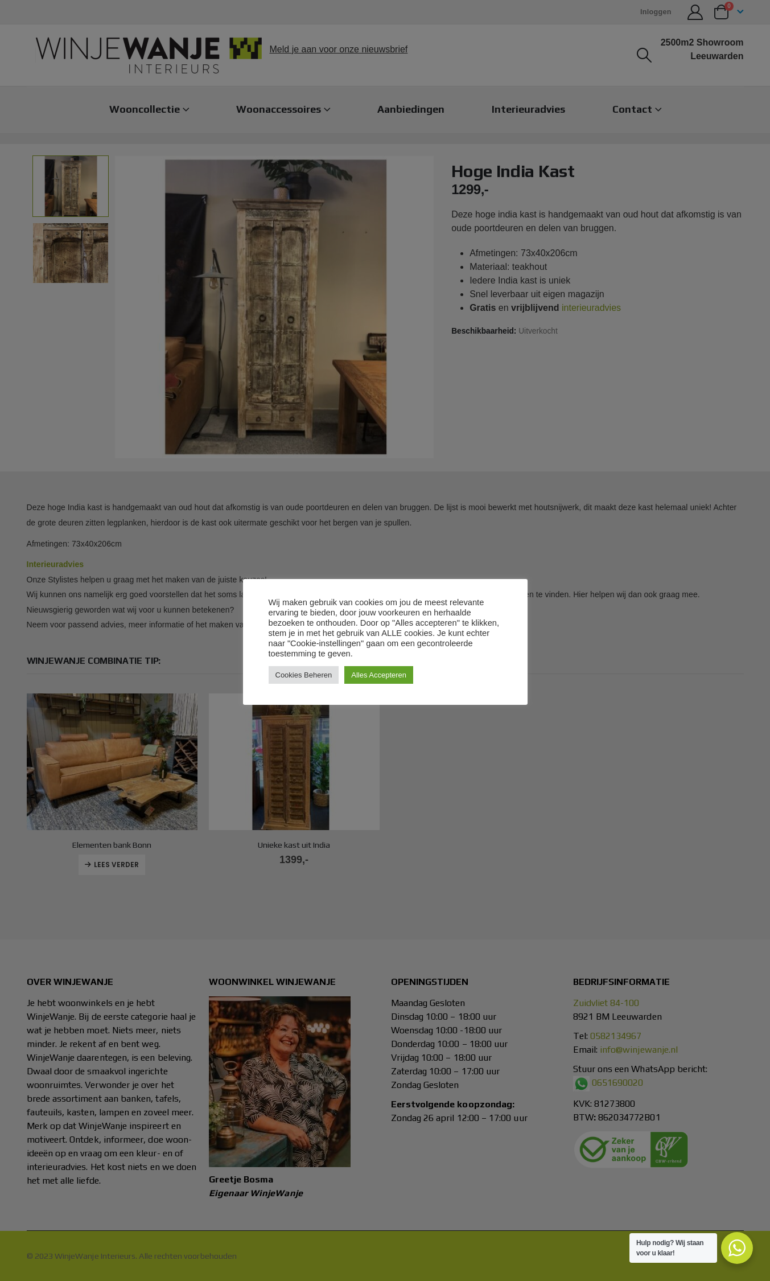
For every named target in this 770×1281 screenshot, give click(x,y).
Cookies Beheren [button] (303, 675)
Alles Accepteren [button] (378, 675)
